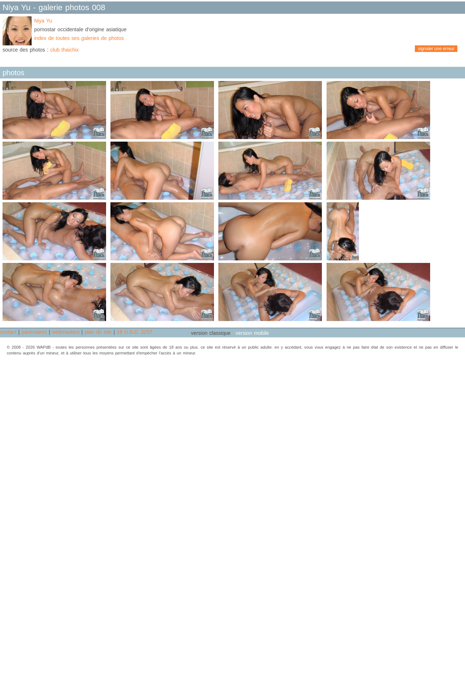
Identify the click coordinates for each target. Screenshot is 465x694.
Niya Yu (43, 21)
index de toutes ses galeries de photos (79, 38)
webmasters (65, 332)
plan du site (98, 332)
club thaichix (64, 50)
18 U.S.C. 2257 (134, 332)
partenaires (34, 332)
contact (8, 332)
